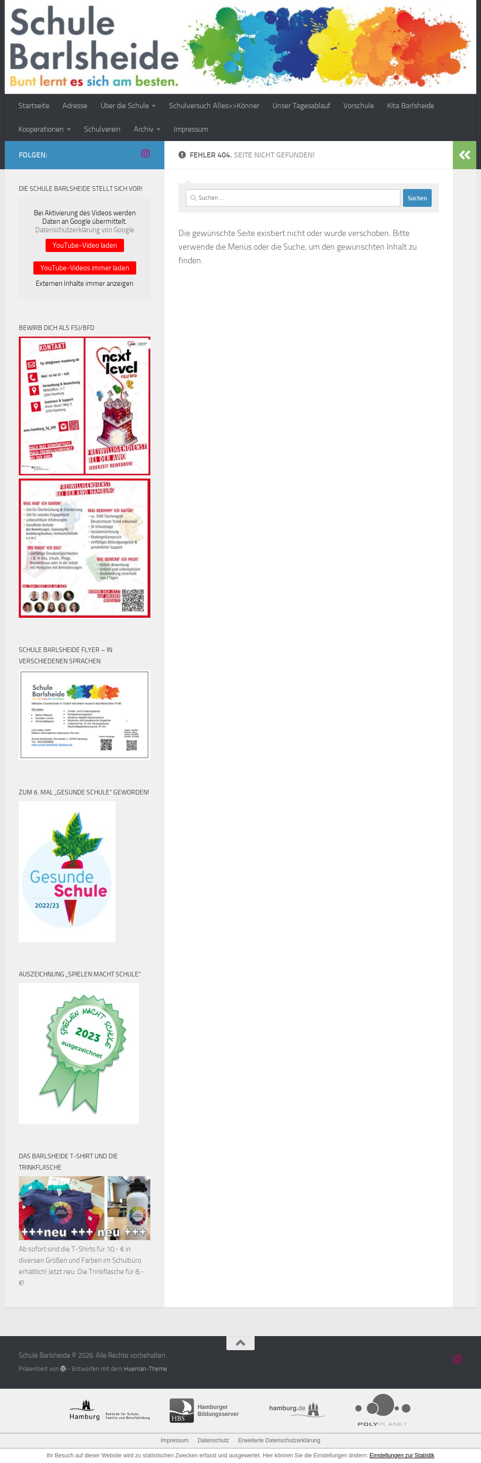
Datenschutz (213, 1440)
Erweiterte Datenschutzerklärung (279, 1440)
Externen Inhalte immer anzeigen (84, 283)
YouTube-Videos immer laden (84, 268)
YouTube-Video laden (85, 245)
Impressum (191, 129)
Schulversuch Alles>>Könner (214, 105)
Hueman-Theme (145, 1368)
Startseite (33, 105)
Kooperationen (41, 129)
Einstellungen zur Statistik (402, 1455)
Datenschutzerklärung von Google (84, 230)
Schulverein (102, 129)
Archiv (144, 129)
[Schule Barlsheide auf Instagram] (145, 153)
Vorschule (358, 105)
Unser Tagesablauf (301, 105)
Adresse (74, 105)
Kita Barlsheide (410, 105)
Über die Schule (125, 105)
